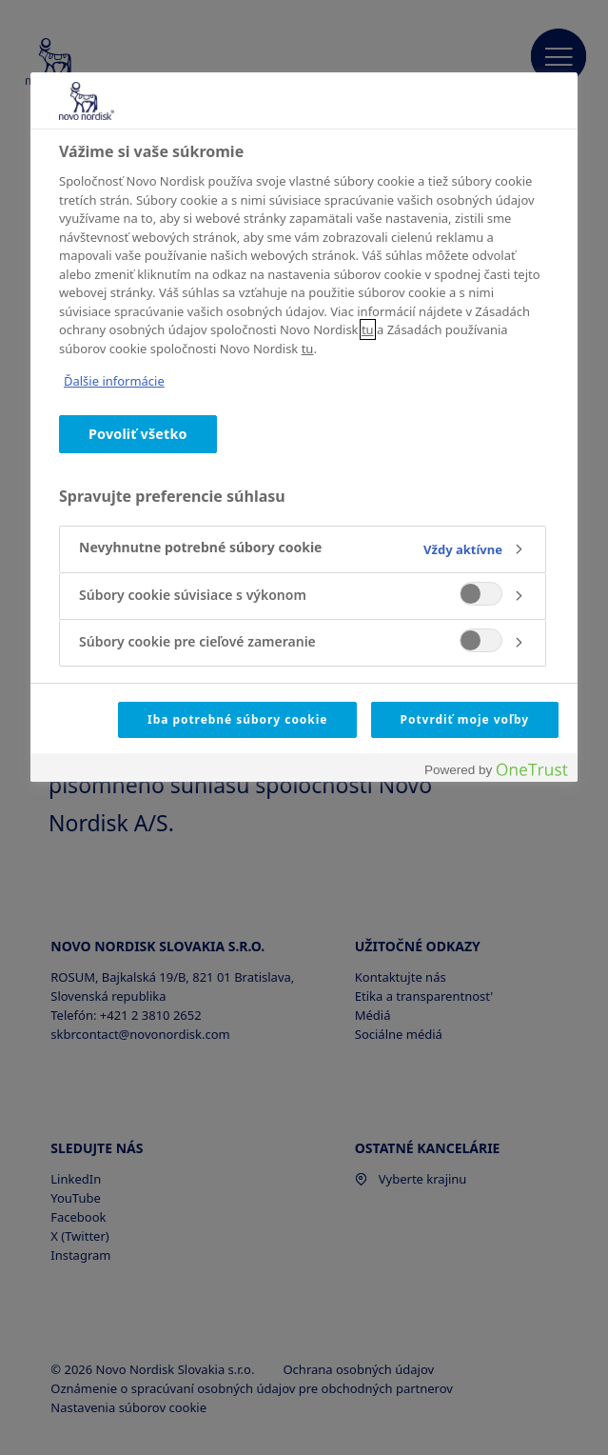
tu (368, 329)
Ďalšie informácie (114, 380)
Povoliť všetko (137, 434)
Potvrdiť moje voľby (465, 719)
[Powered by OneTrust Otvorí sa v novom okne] (495, 770)
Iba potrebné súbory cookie (237, 719)
